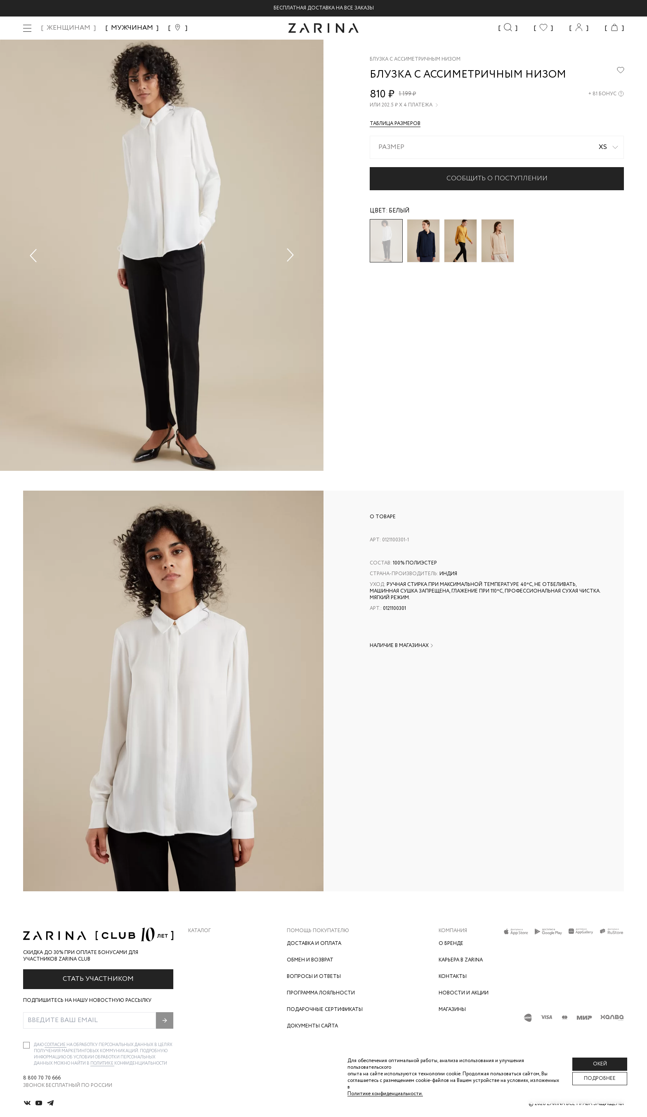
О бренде (451, 943)
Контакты (453, 976)
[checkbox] (26, 1045)
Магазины (452, 1009)
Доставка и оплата (314, 943)
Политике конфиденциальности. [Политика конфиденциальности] (385, 1093)
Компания (453, 931)
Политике (102, 1063)
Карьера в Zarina (461, 960)
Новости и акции (464, 993)
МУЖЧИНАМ (132, 28)
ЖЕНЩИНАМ (68, 28)
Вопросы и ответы (314, 976)
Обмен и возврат (310, 960)
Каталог (199, 931)
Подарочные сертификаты (325, 1009)
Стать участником (98, 979)
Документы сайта (312, 1026)
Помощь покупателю (318, 931)
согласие (55, 1045)
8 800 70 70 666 (42, 1078)
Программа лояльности (321, 993)
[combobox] (497, 147)
